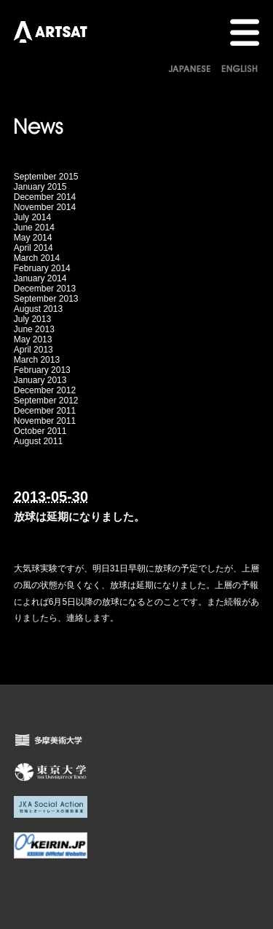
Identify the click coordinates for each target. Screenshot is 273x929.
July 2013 (32, 319)
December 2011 (45, 411)
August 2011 (38, 441)
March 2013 (37, 360)
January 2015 (40, 187)
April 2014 (33, 248)
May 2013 (33, 339)
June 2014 (34, 227)
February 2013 (42, 370)
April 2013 (33, 350)
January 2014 (40, 278)
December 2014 (45, 197)
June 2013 (34, 329)
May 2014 (33, 238)
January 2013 (40, 380)
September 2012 (46, 400)
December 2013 (45, 288)
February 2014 (42, 268)
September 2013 (46, 299)
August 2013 (38, 309)
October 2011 (40, 431)
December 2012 (45, 390)
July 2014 (32, 217)
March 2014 (37, 258)
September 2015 (46, 177)
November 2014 (45, 207)
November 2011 (45, 421)
